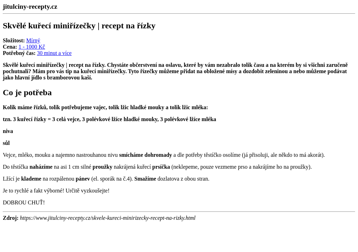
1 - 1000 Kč (32, 47)
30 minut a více (54, 53)
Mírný (33, 40)
